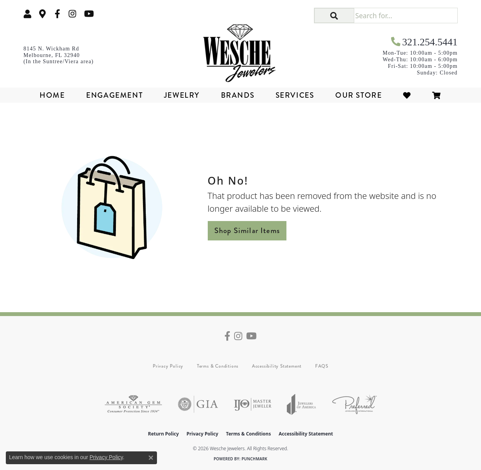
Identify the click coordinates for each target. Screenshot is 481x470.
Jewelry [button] (182, 95)
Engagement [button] (114, 95)
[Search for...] (405, 15)
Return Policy (163, 433)
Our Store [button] (358, 95)
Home (52, 95)
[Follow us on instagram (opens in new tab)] (72, 14)
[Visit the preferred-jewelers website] (354, 404)
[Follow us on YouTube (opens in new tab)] (89, 14)
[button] (27, 14)
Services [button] (295, 95)
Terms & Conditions (217, 366)
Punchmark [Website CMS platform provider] (254, 458)
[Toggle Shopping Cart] (436, 95)
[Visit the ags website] (133, 404)
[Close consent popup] (150, 457)
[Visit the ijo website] (252, 404)
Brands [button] (238, 95)
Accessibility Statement (277, 366)
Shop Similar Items (247, 230)
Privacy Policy (168, 366)
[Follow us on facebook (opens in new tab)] (57, 14)
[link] (42, 14)
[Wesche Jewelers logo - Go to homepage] (240, 50)
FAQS (321, 366)
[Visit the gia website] (198, 404)
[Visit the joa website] (301, 404)
